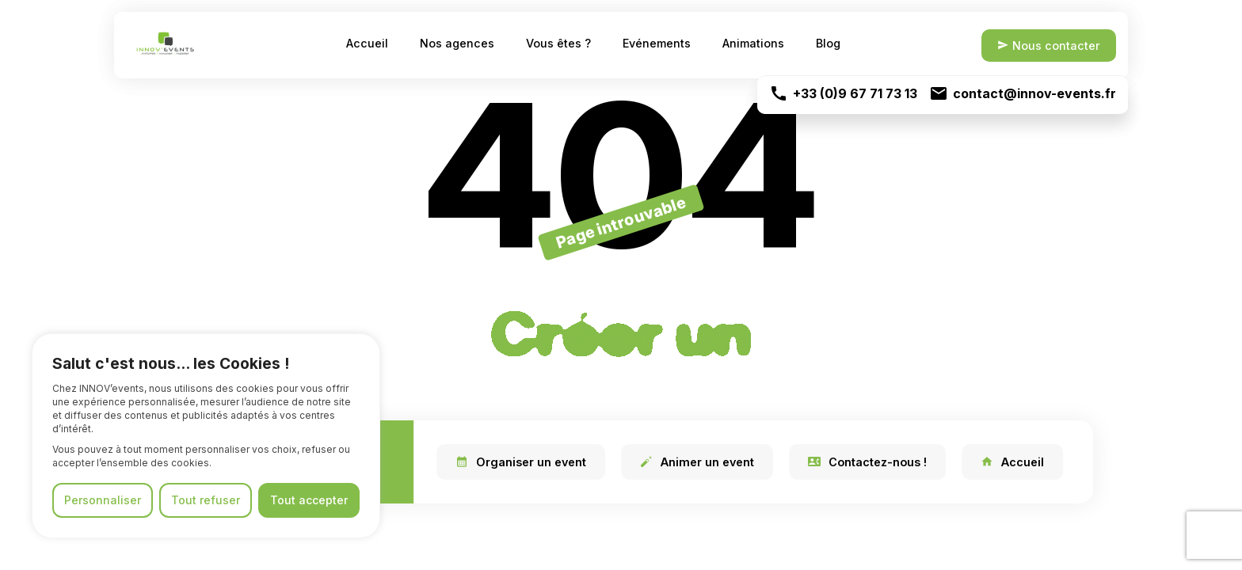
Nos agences (457, 43)
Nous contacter (1047, 45)
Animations (753, 43)
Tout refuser (205, 500)
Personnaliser (102, 500)
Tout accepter (309, 500)
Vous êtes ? (558, 43)
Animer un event (697, 462)
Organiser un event (520, 462)
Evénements (657, 43)
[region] (206, 435)
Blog (828, 43)
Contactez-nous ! (867, 462)
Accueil (367, 43)
